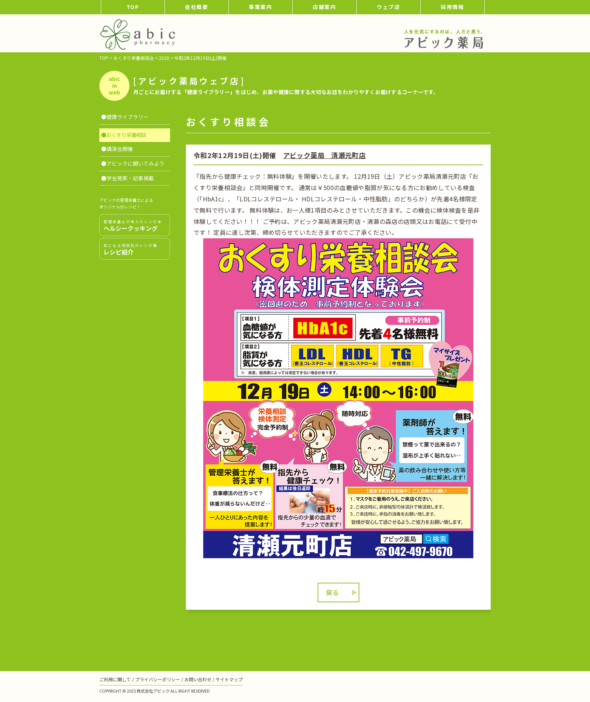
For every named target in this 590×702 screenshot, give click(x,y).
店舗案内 (325, 7)
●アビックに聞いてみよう (132, 163)
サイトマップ (229, 679)
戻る (332, 592)
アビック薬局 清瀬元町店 (324, 155)
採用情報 (453, 7)
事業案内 (261, 7)
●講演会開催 (117, 148)
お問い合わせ (197, 679)
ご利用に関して (115, 679)
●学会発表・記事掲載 (127, 178)
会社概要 (197, 7)
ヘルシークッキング (134, 225)
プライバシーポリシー (157, 679)
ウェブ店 (389, 7)
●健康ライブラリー (125, 116)
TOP (133, 7)
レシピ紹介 (134, 249)
